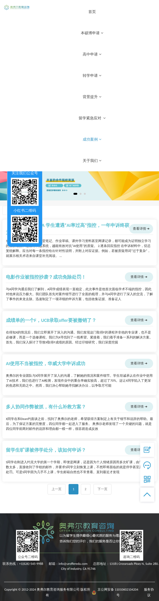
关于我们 (92, 160)
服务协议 (149, 592)
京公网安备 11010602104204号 (118, 592)
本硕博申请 (92, 33)
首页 (92, 11)
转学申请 (92, 75)
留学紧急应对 (92, 118)
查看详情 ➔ (141, 229)
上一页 (56, 489)
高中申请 (92, 54)
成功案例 (92, 139)
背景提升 (92, 97)
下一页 (102, 489)
